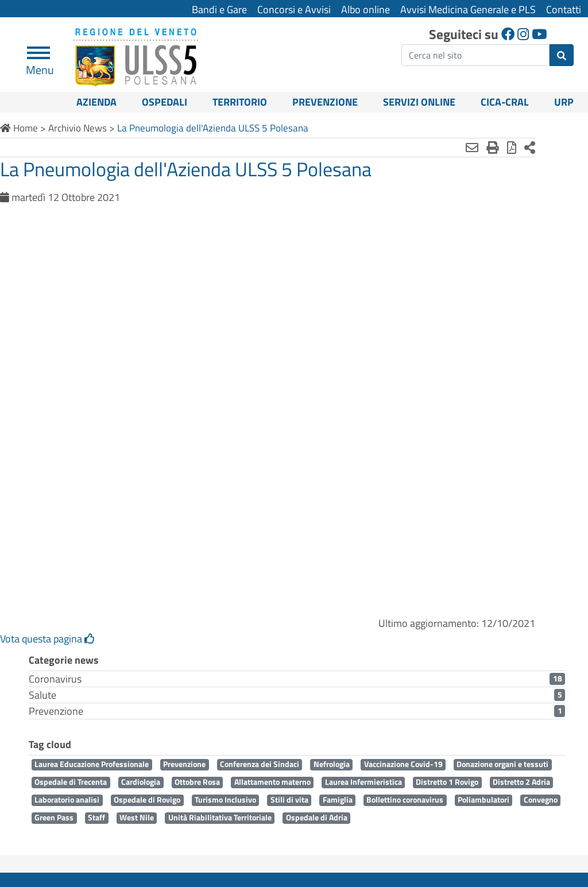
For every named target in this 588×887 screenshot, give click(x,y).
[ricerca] (475, 55)
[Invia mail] (441, 147)
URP (564, 102)
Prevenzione (325, 102)
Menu (40, 65)
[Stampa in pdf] (481, 147)
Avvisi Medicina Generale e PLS (468, 9)
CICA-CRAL (505, 102)
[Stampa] (462, 147)
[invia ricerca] (562, 55)
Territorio (239, 102)
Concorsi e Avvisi (294, 9)
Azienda (96, 102)
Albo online (365, 9)
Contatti (563, 9)
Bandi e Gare (219, 9)
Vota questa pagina (47, 638)
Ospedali (164, 102)
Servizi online (419, 102)
